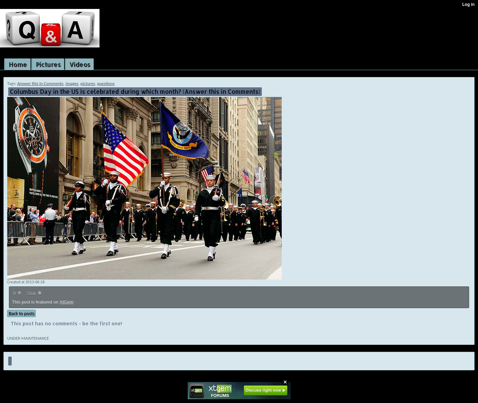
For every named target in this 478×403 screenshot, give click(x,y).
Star (34, 293)
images (72, 83)
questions (106, 83)
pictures (87, 83)
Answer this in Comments (40, 83)
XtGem (66, 302)
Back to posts (21, 313)
